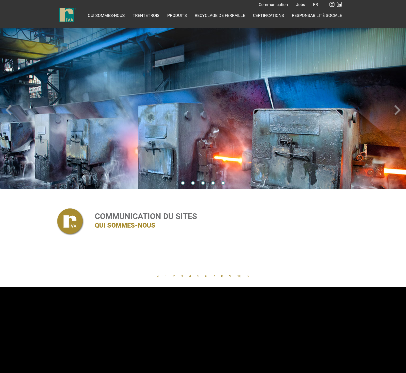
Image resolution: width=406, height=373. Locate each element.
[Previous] (158, 276)
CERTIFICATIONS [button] (268, 15)
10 (239, 276)
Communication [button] (273, 4)
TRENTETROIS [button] (146, 15)
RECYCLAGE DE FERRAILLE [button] (220, 15)
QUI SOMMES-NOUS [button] (106, 15)
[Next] (248, 276)
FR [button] (315, 4)
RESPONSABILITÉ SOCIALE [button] (317, 15)
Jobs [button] (300, 4)
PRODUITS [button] (177, 15)
